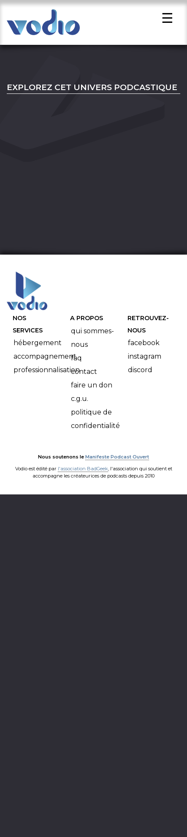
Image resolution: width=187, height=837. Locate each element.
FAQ (76, 360)
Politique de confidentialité (95, 421)
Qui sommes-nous (92, 340)
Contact (84, 374)
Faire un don (91, 387)
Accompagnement (45, 359)
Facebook (144, 345)
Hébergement (38, 345)
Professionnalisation (47, 372)
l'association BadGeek (83, 471)
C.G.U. (79, 401)
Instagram (144, 359)
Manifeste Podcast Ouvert (117, 459)
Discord (140, 372)
